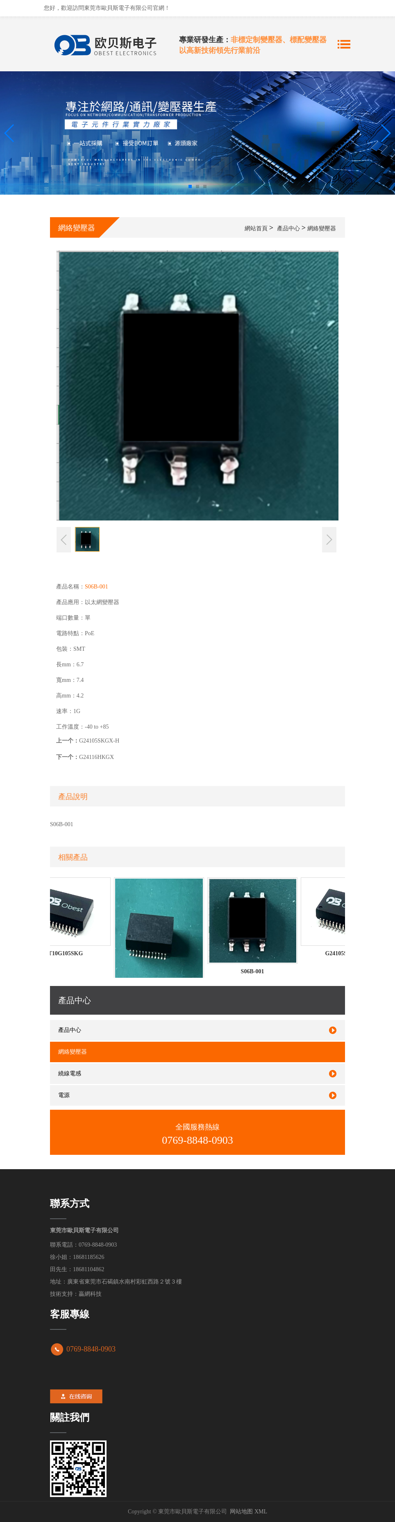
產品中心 (288, 228)
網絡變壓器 (321, 228)
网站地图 (241, 1511)
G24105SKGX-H (99, 741)
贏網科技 (90, 1294)
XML (260, 1511)
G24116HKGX (96, 757)
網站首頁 (256, 228)
